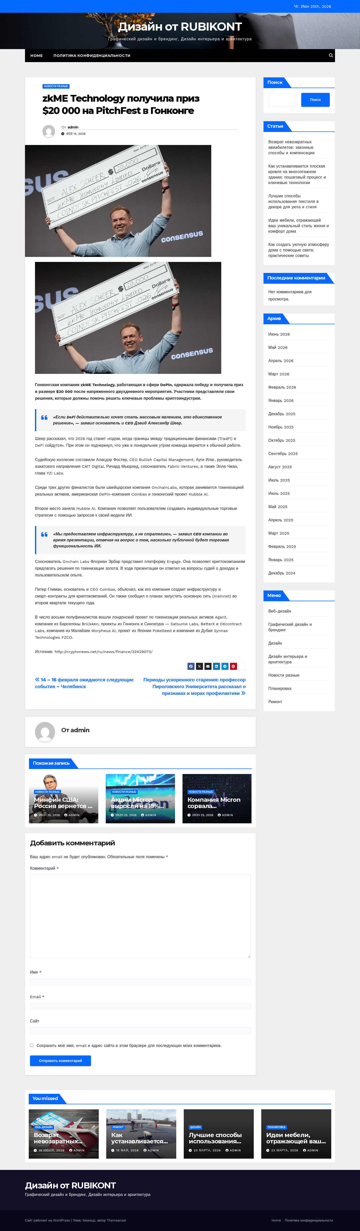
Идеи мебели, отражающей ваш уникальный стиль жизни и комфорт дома (298, 226)
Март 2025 (278, 533)
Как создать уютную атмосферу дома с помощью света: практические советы (298, 250)
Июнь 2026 (279, 334)
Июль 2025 (279, 480)
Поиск (274, 82)
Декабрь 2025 (282, 413)
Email (37, 996)
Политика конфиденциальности (92, 55)
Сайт (34, 1021)
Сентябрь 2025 (283, 453)
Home (36, 55)
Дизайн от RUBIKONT (180, 26)
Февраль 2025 (282, 546)
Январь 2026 (281, 400)
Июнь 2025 (279, 493)
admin (73, 127)
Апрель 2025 (281, 520)
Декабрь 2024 (282, 573)
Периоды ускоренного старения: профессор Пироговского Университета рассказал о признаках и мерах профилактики (195, 686)
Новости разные (56, 86)
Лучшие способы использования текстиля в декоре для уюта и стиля (293, 201)
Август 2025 (280, 467)
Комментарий (44, 868)
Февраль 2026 (282, 387)
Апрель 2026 (281, 360)
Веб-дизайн (279, 611)
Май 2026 (278, 347)
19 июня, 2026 (52, 1150)
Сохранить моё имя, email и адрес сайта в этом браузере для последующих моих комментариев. (128, 1045)
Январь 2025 (281, 559)
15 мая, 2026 (128, 1150)
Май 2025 (278, 506)
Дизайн (275, 643)
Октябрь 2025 (282, 440)
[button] (331, 55)
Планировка (280, 688)
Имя (36, 972)
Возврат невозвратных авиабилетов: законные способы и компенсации (291, 147)
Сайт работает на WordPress (48, 1220)
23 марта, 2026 (208, 1150)
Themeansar (116, 1220)
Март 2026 (279, 374)
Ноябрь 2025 (281, 427)
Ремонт (275, 701)
